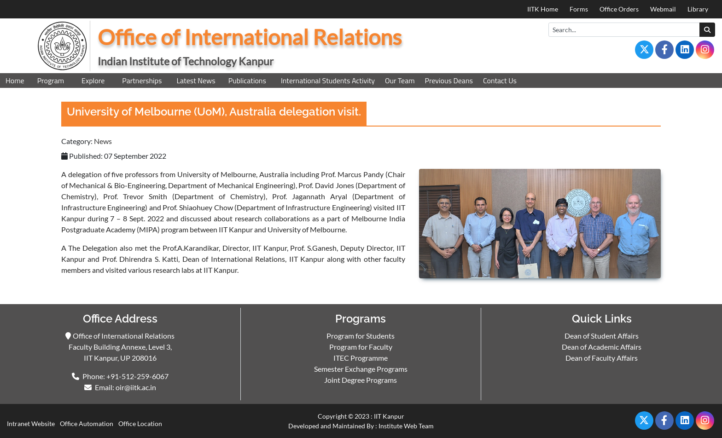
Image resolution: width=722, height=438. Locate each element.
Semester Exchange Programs (361, 368)
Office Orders (619, 9)
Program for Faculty (360, 346)
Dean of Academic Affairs (601, 346)
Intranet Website (31, 423)
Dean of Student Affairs (602, 335)
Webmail (663, 9)
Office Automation (86, 423)
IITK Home (542, 9)
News (103, 141)
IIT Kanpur (389, 416)
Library (697, 9)
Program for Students (360, 335)
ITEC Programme (360, 357)
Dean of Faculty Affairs (601, 357)
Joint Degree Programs (360, 379)
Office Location (140, 423)
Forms (579, 9)
